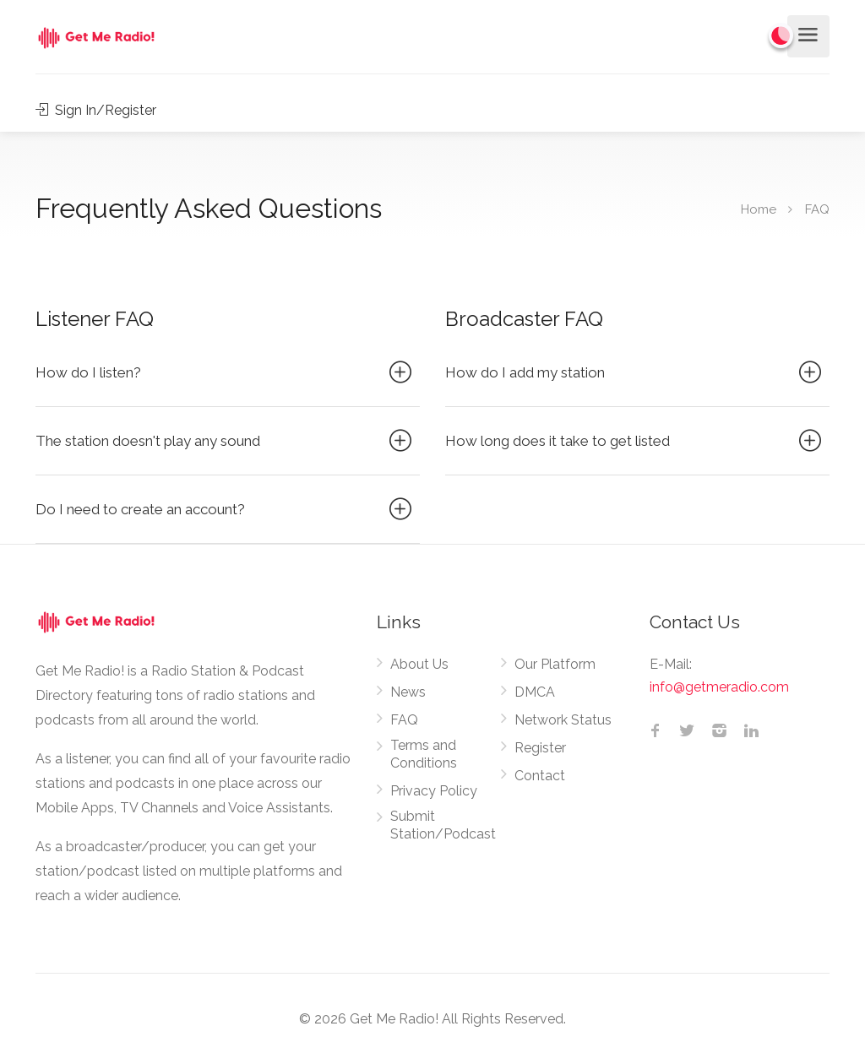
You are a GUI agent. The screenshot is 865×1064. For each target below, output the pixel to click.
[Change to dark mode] (781, 35)
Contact (539, 776)
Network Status (563, 720)
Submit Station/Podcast (443, 825)
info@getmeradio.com (719, 687)
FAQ (404, 720)
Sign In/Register (95, 110)
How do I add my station (635, 372)
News (408, 692)
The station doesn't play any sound (225, 441)
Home (758, 209)
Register (540, 748)
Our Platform (555, 664)
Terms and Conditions (423, 754)
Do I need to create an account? (225, 509)
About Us (419, 664)
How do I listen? (225, 372)
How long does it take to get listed (635, 441)
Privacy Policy (433, 791)
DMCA (534, 692)
